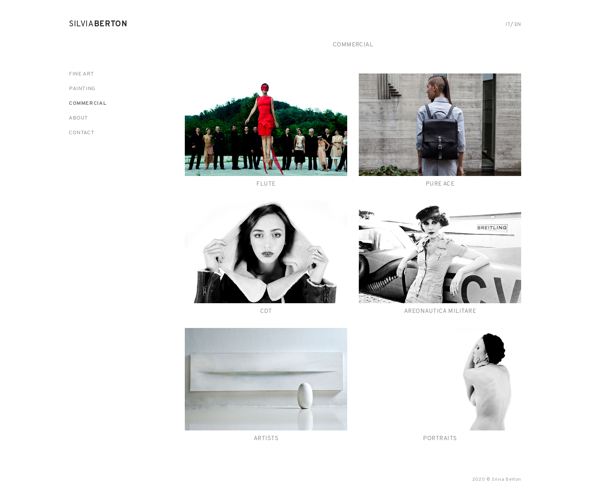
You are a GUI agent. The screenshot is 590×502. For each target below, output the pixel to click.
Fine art (81, 74)
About (78, 118)
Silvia (98, 24)
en (518, 24)
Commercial (87, 103)
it (508, 24)
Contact (81, 133)
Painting (82, 88)
